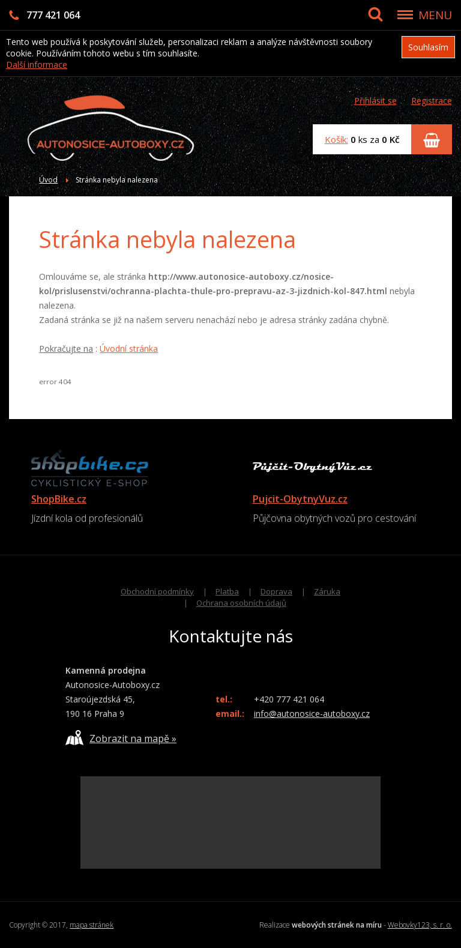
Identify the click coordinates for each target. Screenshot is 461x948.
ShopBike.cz (58, 499)
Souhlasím (428, 47)
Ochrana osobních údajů (241, 602)
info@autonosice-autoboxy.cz (312, 713)
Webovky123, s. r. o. (420, 925)
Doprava (276, 591)
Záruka (327, 591)
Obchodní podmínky (157, 591)
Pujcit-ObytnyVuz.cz (300, 499)
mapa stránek (91, 925)
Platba (227, 591)
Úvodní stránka (129, 348)
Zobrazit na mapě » (120, 737)
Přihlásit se (375, 100)
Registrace (431, 100)
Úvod (48, 180)
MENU (435, 15)
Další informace (36, 64)
